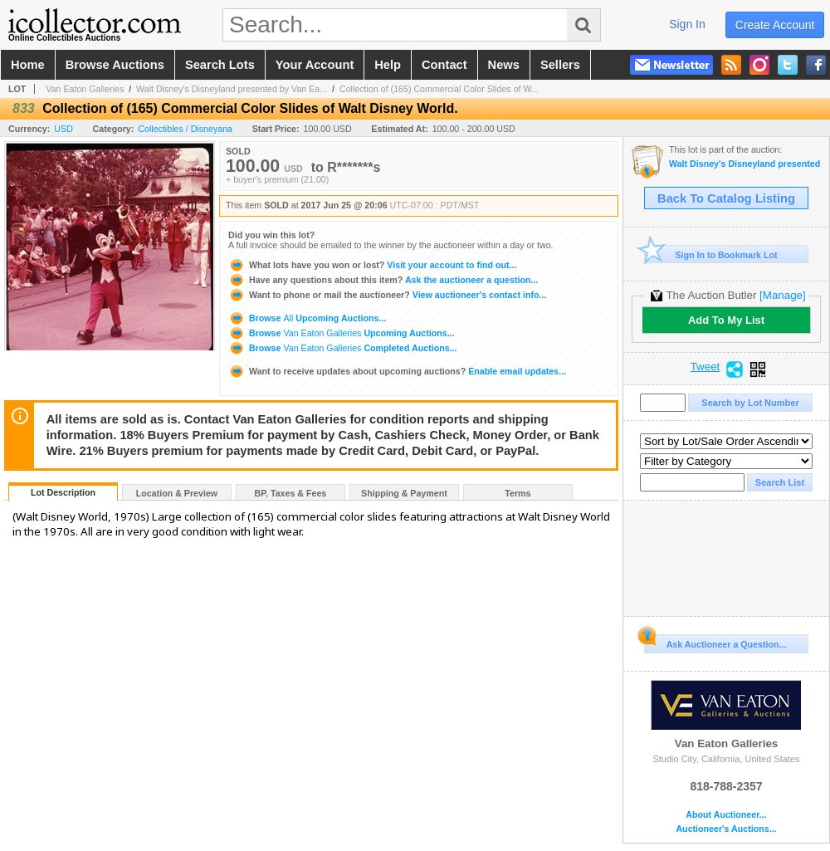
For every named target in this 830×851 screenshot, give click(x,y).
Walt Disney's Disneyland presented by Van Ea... (231, 89)
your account (315, 64)
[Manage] (782, 295)
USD (63, 129)
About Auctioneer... (726, 814)
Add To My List (726, 320)
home (28, 64)
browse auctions (115, 64)
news (504, 64)
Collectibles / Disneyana (185, 129)
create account (775, 25)
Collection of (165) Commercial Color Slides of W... (439, 89)
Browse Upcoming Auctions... (307, 318)
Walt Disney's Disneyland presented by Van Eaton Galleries (745, 164)
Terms (517, 493)
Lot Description (63, 492)
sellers (560, 64)
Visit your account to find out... (372, 265)
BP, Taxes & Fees (291, 493)
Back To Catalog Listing (726, 198)
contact (444, 64)
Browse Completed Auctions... (342, 348)
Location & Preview (176, 493)
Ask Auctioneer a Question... (715, 641)
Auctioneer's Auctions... (726, 829)
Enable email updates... (397, 371)
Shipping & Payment (404, 493)
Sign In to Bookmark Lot (711, 254)
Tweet (705, 367)
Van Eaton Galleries (85, 89)
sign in (687, 24)
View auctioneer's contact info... (387, 295)
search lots (220, 64)
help (387, 64)
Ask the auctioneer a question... (383, 280)
